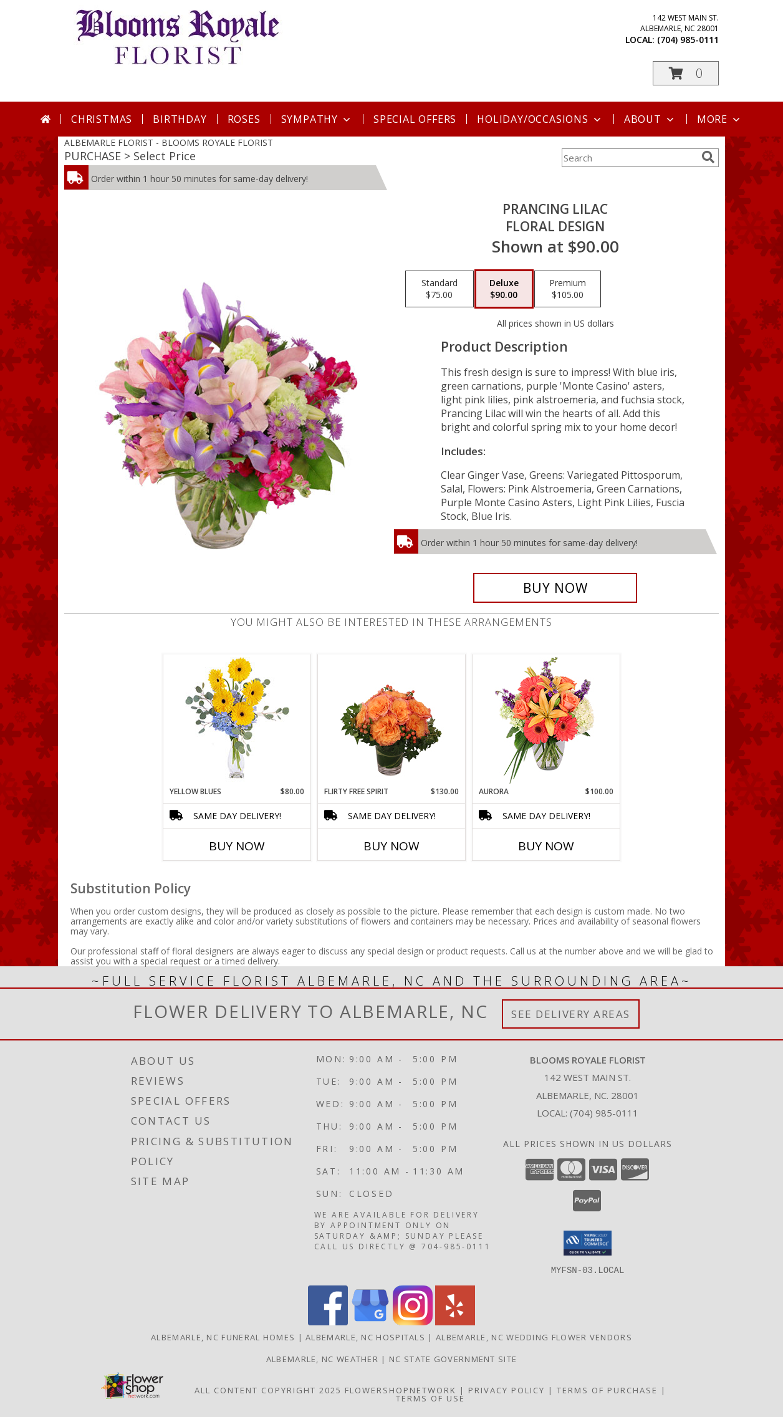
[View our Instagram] (413, 1321)
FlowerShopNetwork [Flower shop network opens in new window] (400, 1389)
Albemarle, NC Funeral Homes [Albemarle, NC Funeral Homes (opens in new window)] (223, 1336)
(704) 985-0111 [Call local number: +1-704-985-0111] (688, 40)
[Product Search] (629, 157)
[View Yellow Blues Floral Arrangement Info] (237, 720)
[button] (686, 73)
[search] (708, 157)
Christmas (101, 119)
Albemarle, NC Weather (322, 1358)
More (719, 119)
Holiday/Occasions (540, 119)
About (650, 119)
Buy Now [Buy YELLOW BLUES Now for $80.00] (237, 846)
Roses (244, 119)
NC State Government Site (453, 1358)
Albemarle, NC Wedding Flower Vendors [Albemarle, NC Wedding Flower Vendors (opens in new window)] (534, 1336)
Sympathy (317, 119)
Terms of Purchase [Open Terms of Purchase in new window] (607, 1389)
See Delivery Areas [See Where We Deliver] (570, 1014)
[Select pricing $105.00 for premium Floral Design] (567, 289)
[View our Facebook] (328, 1321)
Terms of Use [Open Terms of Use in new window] (430, 1397)
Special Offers (414, 119)
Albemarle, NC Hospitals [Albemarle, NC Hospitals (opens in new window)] (365, 1336)
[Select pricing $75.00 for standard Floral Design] (439, 289)
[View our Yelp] (455, 1321)
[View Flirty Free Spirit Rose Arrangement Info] (392, 720)
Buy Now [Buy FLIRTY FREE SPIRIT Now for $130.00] (391, 846)
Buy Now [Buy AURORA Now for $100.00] (546, 846)
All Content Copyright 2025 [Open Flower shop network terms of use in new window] (268, 1389)
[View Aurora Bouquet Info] (546, 720)
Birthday (179, 119)
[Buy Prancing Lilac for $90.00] (555, 588)
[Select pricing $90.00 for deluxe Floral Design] (504, 289)
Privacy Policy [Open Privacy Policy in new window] (506, 1389)
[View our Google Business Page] (370, 1321)
